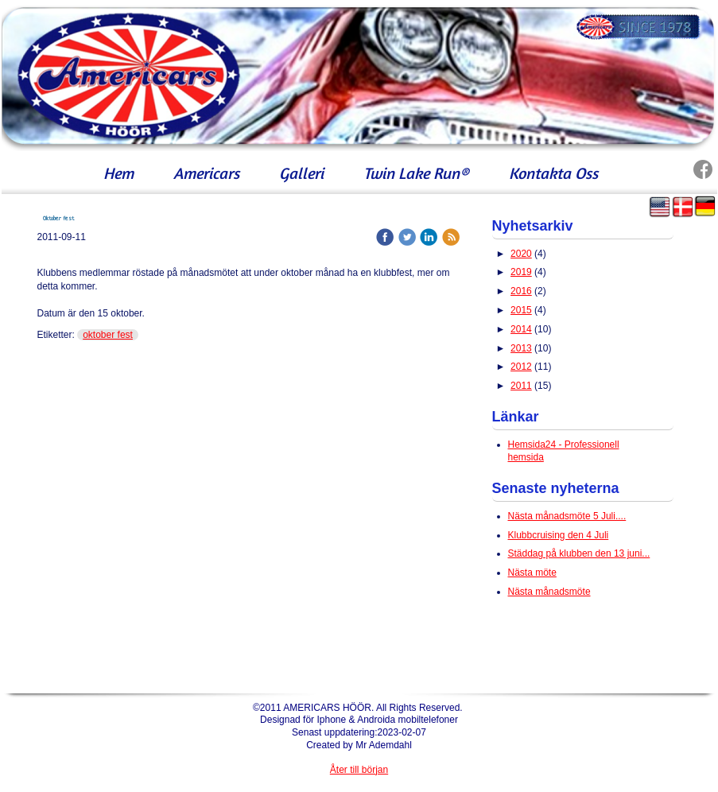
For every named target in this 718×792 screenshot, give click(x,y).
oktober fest (108, 334)
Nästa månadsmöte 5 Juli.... (567, 516)
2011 (521, 385)
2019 (521, 272)
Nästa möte (532, 572)
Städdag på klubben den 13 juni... (579, 553)
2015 (521, 310)
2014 (521, 329)
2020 (521, 253)
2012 (521, 366)
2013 (521, 348)
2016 (521, 291)
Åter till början (359, 769)
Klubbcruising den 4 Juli (558, 535)
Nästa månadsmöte (549, 591)
